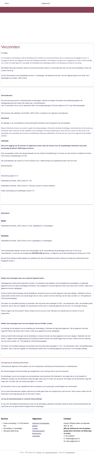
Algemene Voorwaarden (40, 423)
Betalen (35, 426)
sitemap (39, 452)
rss (43, 452)
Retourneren (36, 433)
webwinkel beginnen (51, 452)
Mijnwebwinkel (70, 452)
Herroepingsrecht (38, 431)
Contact (35, 428)
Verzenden (36, 436)
